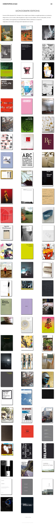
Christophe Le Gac (10, 4)
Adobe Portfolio (30, 522)
